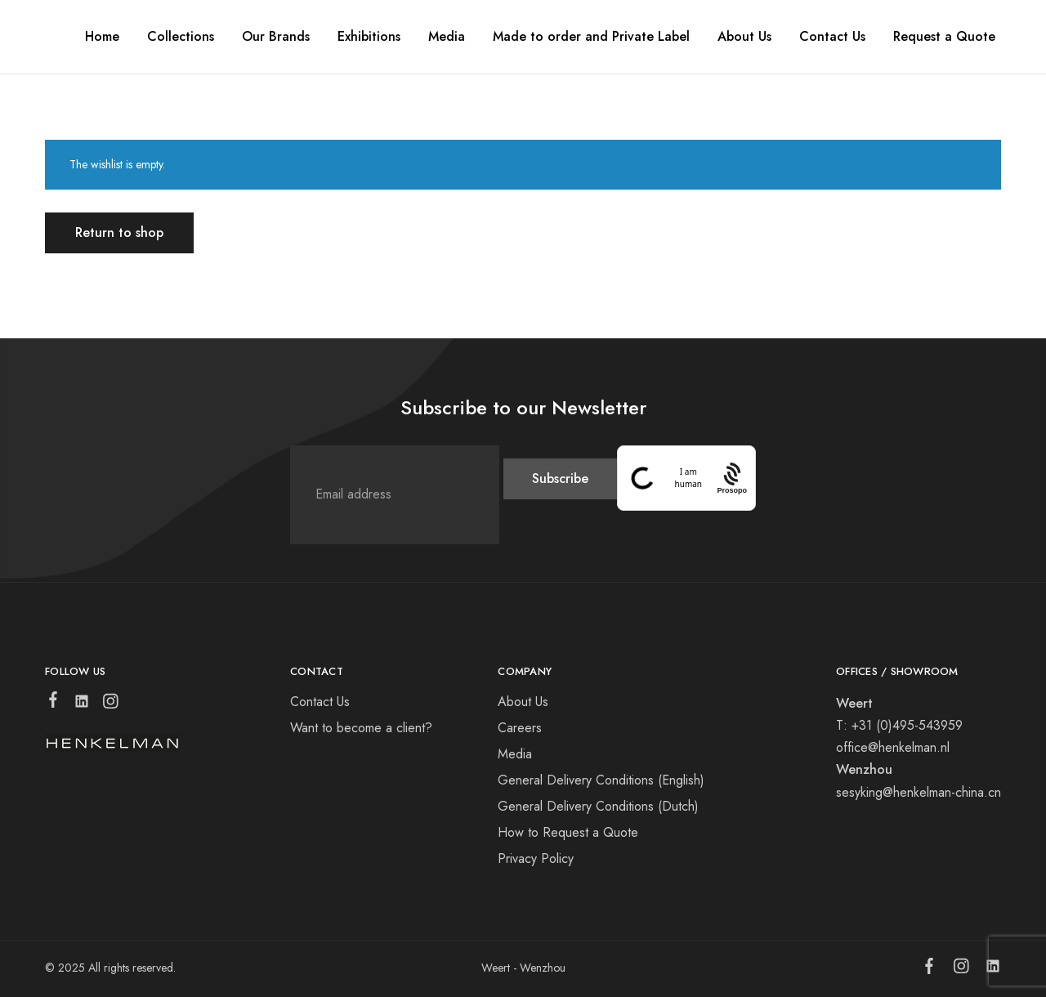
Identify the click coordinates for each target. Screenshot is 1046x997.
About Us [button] (744, 37)
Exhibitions (368, 37)
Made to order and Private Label (591, 37)
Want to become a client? (361, 727)
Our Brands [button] (276, 37)
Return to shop (119, 232)
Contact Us (832, 37)
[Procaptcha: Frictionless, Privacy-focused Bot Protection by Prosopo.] (731, 478)
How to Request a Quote (568, 832)
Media (446, 37)
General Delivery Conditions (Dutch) (598, 806)
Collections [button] (180, 37)
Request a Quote (944, 37)
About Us (523, 701)
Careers (520, 727)
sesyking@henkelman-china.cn (918, 792)
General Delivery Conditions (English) (601, 780)
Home (102, 37)
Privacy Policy (536, 858)
